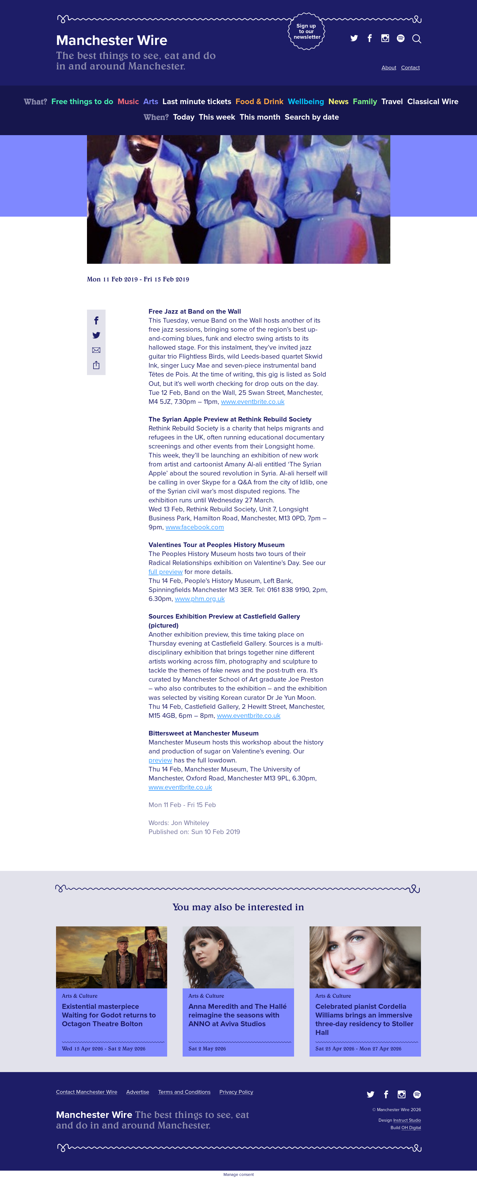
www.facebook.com (195, 527)
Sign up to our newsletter (307, 31)
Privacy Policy (236, 1091)
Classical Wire (432, 102)
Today (183, 117)
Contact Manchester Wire (86, 1091)
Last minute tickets (197, 102)
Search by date (312, 117)
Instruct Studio (407, 1120)
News (338, 102)
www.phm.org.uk (200, 599)
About (389, 67)
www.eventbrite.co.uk (252, 402)
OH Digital (411, 1127)
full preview (166, 572)
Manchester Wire (111, 40)
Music (128, 102)
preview (160, 760)
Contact (410, 67)
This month (260, 117)
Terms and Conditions (184, 1091)
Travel (392, 102)
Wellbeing (306, 102)
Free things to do (82, 102)
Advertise (137, 1091)
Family (365, 102)
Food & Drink (260, 102)
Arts (150, 102)
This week (217, 117)
